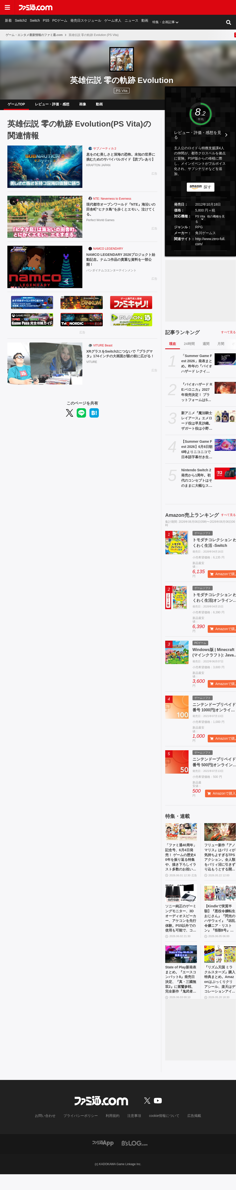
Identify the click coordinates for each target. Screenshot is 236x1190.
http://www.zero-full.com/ (210, 245)
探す (207, 191)
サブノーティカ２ (105, 152)
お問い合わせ (53, 1132)
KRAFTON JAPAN (98, 176)
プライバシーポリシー (84, 1132)
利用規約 (113, 1132)
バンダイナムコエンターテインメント (111, 276)
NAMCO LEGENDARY (108, 252)
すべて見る (228, 336)
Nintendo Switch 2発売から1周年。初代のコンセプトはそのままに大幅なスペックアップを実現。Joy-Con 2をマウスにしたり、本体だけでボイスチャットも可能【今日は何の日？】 (196, 482)
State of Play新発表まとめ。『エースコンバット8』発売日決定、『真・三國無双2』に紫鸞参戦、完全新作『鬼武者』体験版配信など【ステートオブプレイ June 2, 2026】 (181, 994)
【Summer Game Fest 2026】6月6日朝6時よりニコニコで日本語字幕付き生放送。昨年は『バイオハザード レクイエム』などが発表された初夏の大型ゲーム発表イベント (196, 453)
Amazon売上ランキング (192, 519)
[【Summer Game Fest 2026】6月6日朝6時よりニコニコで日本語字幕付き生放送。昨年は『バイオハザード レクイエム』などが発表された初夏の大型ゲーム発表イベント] (225, 449)
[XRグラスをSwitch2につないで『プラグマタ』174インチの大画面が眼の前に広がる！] (44, 367)
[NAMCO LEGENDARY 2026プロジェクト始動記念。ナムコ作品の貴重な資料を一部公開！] (44, 271)
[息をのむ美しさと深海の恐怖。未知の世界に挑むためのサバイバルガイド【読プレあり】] (44, 170)
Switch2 (20, 22)
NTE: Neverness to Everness (112, 202)
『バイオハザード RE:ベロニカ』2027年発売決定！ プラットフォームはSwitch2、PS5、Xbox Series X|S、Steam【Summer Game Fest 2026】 (196, 396)
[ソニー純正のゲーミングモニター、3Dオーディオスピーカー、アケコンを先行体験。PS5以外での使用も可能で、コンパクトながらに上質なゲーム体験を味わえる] (181, 901)
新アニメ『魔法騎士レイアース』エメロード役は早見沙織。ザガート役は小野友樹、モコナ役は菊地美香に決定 (196, 425)
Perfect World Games (100, 226)
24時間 (189, 348)
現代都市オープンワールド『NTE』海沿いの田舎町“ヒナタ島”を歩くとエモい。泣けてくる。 (121, 214)
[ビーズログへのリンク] (135, 1159)
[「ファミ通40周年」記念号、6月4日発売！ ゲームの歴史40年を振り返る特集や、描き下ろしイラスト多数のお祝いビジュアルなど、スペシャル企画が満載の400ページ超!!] (181, 836)
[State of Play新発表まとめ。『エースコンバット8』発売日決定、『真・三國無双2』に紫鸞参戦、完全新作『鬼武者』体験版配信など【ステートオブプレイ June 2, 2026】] (181, 966)
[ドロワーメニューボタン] (7, 7)
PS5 (46, 22)
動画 (140, 22)
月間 (220, 348)
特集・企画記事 (159, 22)
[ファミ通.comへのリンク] (35, 7)
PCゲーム (59, 22)
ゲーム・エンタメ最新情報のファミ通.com (34, 35)
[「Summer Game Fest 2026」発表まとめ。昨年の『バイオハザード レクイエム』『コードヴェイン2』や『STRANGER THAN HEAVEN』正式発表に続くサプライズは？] (225, 363)
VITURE (91, 373)
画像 (82, 106)
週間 (206, 348)
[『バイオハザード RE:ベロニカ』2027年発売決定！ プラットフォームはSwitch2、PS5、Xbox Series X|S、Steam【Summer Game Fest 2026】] (225, 392)
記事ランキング (182, 336)
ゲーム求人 (110, 22)
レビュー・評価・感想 (52, 106)
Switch (34, 22)
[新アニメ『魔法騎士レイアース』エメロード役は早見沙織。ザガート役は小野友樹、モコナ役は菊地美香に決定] (225, 420)
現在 (172, 348)
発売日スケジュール (83, 22)
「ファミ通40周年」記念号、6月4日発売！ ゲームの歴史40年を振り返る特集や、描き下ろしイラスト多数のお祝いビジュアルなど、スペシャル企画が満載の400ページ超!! (181, 863)
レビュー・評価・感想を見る (197, 138)
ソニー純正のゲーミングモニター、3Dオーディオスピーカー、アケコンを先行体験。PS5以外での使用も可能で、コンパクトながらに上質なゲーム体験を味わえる (181, 929)
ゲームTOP (16, 106)
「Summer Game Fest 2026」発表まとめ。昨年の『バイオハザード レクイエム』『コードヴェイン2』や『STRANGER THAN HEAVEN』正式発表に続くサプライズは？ (196, 368)
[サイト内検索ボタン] (228, 22)
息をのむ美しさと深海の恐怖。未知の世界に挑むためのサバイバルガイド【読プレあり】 (121, 164)
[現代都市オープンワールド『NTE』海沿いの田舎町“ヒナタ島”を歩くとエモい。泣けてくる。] (44, 221)
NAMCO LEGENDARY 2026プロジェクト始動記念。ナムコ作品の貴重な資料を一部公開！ (121, 264)
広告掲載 (186, 1132)
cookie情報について (159, 1132)
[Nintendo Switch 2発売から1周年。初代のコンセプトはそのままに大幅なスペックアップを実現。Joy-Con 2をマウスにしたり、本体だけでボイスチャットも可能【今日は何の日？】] (225, 477)
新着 (8, 22)
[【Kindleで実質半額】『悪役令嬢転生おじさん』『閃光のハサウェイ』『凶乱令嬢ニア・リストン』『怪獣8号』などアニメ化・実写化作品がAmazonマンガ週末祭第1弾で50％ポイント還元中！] (220, 901)
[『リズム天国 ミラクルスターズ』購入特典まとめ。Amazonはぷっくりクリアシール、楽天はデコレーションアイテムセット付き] (220, 966)
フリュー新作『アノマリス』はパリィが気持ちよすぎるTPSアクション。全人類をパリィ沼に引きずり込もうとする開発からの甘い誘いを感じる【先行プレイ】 (220, 863)
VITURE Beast (102, 349)
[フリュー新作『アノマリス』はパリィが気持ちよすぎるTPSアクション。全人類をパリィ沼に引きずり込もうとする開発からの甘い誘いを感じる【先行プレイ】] (220, 836)
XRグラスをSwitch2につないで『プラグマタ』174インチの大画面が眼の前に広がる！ (121, 361)
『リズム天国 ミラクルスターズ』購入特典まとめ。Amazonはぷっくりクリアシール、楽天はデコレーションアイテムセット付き (220, 994)
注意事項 (132, 1132)
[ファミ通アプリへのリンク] (103, 1159)
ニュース (127, 22)
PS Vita (200, 220)
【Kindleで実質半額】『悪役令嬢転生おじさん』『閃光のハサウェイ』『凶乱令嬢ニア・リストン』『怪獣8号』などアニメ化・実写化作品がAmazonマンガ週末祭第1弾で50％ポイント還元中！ (220, 929)
